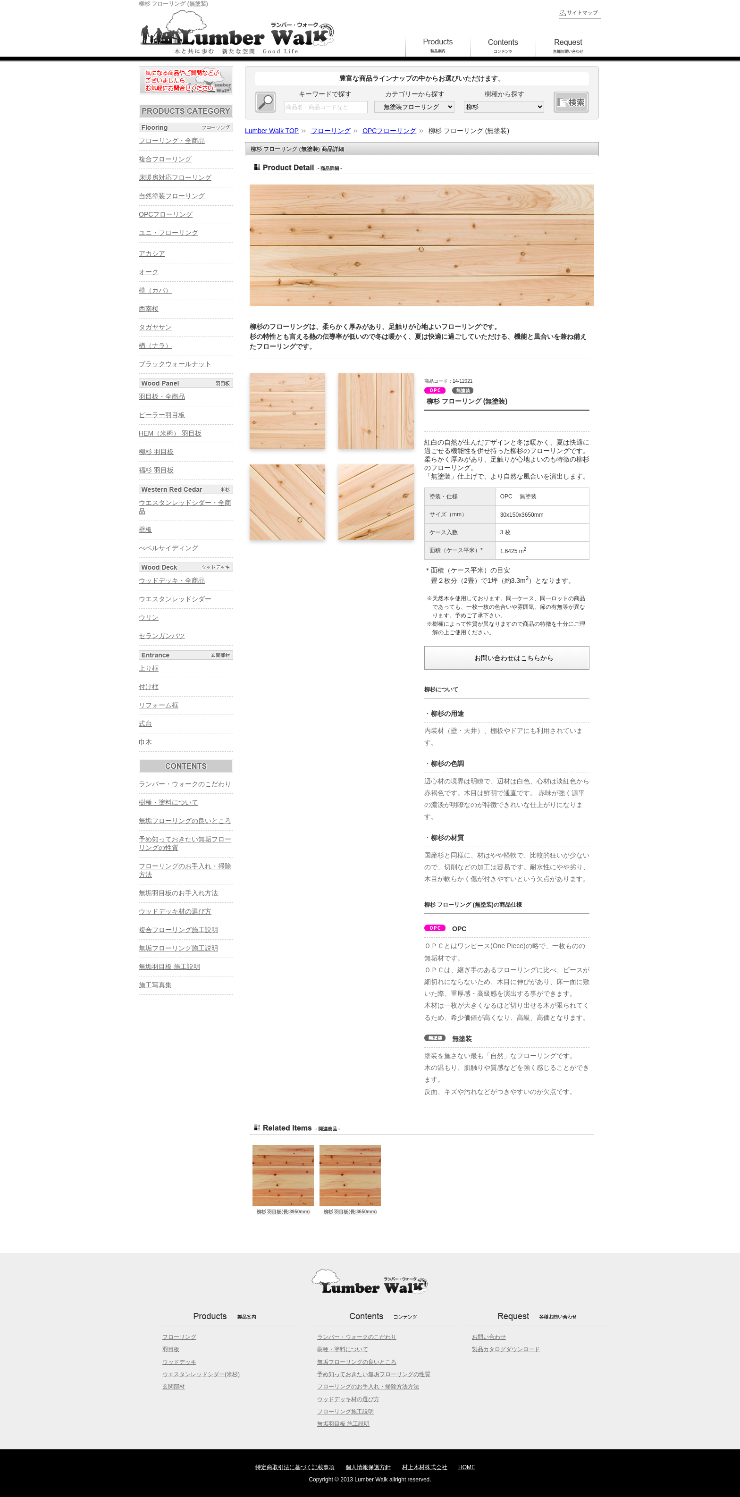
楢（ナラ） (155, 345)
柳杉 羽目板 (156, 451)
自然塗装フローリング (172, 196)
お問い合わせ (489, 1337)
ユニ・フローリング (168, 232)
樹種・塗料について (168, 802)
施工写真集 (155, 985)
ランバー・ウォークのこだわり (185, 784)
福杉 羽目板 (156, 470)
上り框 (149, 668)
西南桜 (149, 308)
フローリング (179, 1337)
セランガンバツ (162, 635)
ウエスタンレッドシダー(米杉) (201, 1374)
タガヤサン (155, 327)
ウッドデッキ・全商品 (172, 580)
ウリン (149, 617)
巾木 (145, 742)
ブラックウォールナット (175, 364)
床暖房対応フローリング (175, 177)
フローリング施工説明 (345, 1411)
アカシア (152, 253)
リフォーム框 (158, 705)
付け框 (149, 686)
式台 (145, 723)
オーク (149, 272)
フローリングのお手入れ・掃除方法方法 (368, 1386)
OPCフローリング (166, 214)
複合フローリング (165, 159)
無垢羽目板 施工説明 (169, 966)
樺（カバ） (155, 290)
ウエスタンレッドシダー (175, 599)
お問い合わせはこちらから (514, 658)
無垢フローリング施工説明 (178, 948)
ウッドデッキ (179, 1362)
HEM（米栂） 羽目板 (170, 433)
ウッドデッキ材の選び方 (175, 911)
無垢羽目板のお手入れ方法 (178, 893)
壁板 (145, 529)
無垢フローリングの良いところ (185, 820)
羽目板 (170, 1349)
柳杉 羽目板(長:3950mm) (283, 1211)
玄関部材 (173, 1386)
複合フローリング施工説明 (178, 930)
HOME (466, 1467)
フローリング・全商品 (172, 140)
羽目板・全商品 (162, 396)
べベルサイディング (168, 548)
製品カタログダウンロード (506, 1349)
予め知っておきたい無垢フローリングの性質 (373, 1374)
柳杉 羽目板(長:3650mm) (350, 1211)
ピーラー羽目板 (162, 415)
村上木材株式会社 (424, 1467)
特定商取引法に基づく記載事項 (295, 1467)
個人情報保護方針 (368, 1467)
